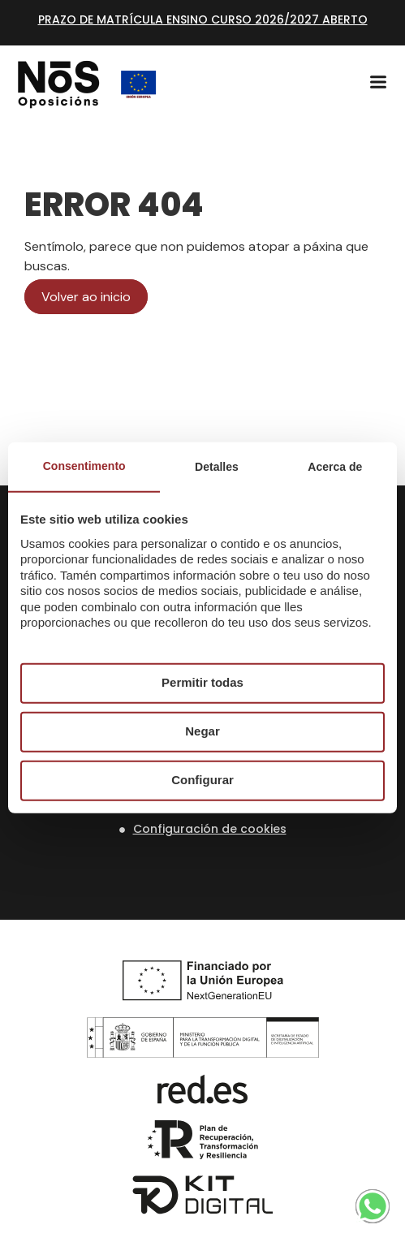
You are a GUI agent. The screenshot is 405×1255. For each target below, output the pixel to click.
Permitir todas (202, 682)
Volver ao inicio (86, 296)
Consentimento (84, 465)
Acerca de (335, 465)
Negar (202, 731)
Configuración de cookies (210, 829)
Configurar (202, 780)
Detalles (217, 465)
